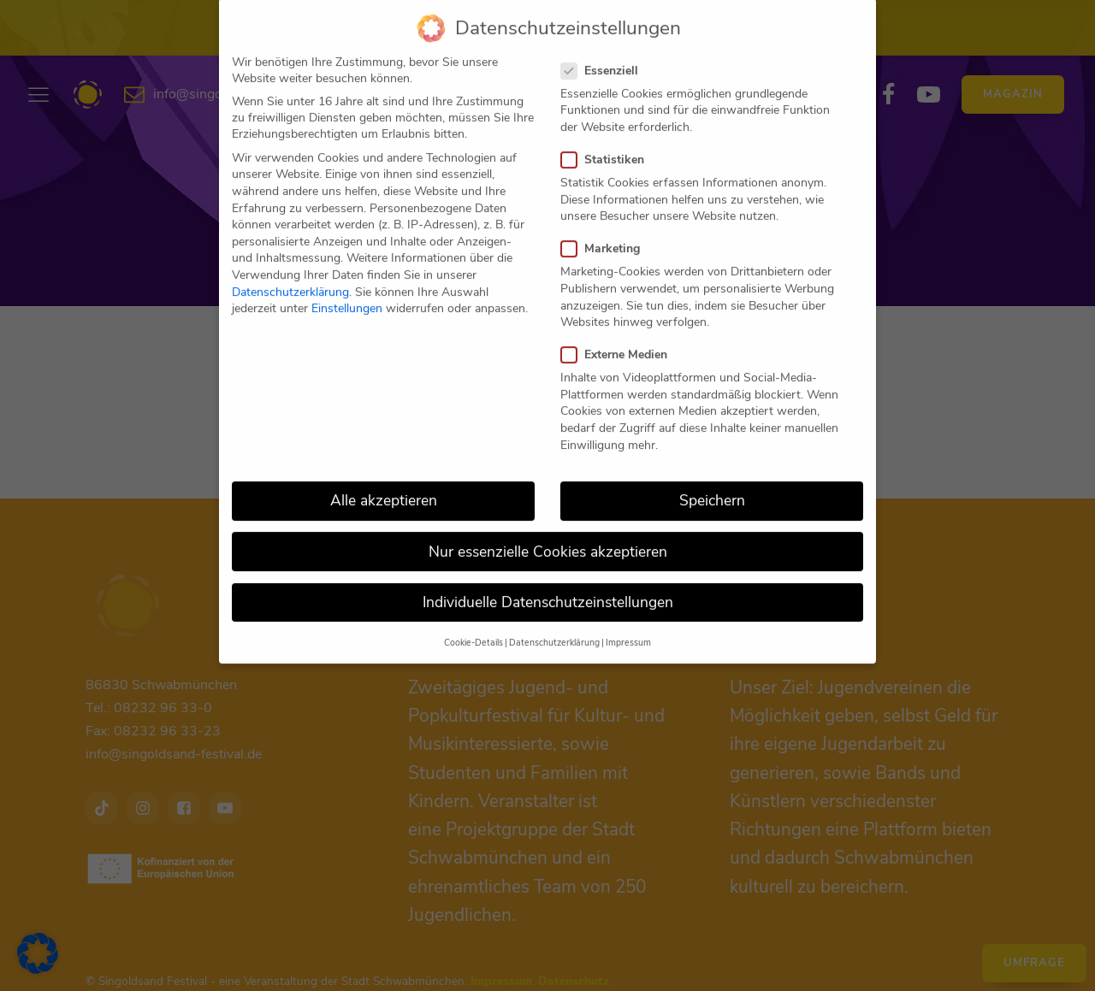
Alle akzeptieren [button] (383, 479)
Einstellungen (346, 288)
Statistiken (607, 139)
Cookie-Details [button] (473, 622)
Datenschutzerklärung (290, 270)
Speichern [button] (712, 479)
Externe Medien (619, 334)
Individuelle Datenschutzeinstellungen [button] (548, 580)
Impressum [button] (628, 622)
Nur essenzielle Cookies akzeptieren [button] (548, 530)
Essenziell (604, 49)
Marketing (605, 228)
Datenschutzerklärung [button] (554, 622)
